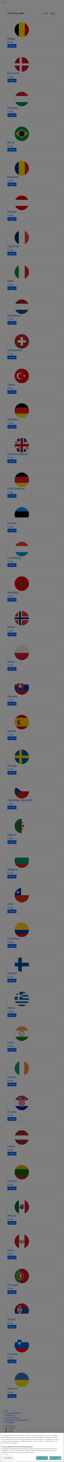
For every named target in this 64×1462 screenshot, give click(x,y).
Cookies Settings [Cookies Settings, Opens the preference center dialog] (7, 1458)
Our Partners (5, 1454)
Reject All (55, 1458)
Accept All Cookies (42, 1458)
